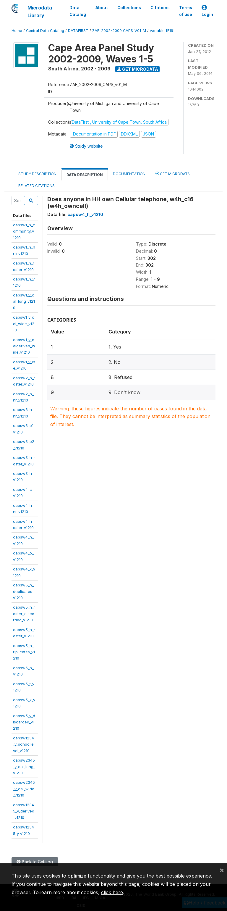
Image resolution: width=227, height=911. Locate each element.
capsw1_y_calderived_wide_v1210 (24, 346)
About (101, 7)
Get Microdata (137, 69)
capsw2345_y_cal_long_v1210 (24, 766)
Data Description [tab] (85, 174)
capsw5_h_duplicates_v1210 (23, 591)
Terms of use (185, 11)
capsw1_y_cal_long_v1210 (24, 301)
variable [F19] (162, 30)
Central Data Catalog (45, 30)
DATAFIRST (78, 30)
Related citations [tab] (36, 185)
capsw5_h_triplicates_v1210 (24, 652)
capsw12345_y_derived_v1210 (23, 811)
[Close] (221, 869)
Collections (129, 7)
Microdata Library (39, 11)
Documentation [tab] (129, 174)
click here (112, 892)
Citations (160, 7)
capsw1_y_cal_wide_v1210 (23, 323)
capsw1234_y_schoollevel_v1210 (23, 744)
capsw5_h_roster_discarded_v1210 (24, 613)
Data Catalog (77, 11)
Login (207, 11)
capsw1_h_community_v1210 (24, 231)
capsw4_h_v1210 (85, 214)
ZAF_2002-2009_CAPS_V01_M (119, 30)
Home (17, 30)
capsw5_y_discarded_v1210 (24, 722)
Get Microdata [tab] (172, 173)
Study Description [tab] (37, 174)
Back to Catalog (35, 861)
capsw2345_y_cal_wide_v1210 (24, 788)
